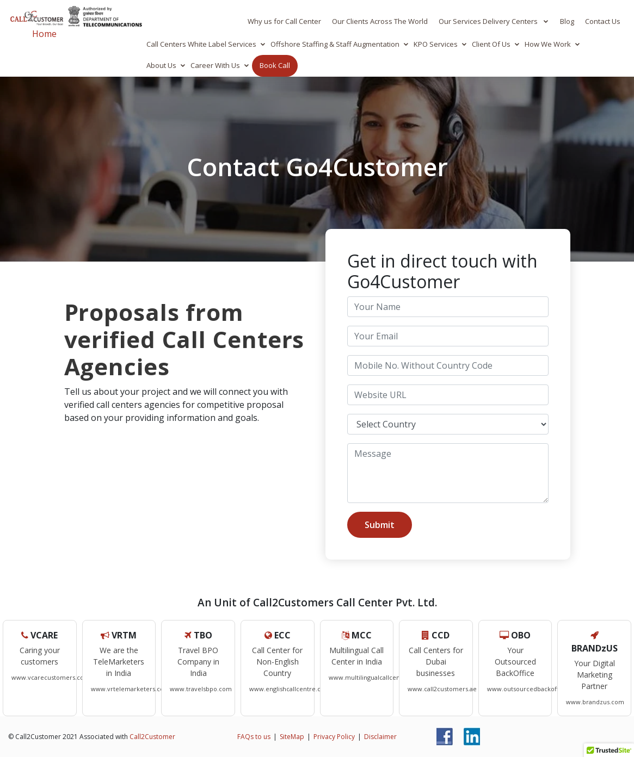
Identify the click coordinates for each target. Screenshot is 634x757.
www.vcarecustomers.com (50, 677)
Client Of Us (491, 44)
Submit (380, 525)
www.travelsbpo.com (201, 689)
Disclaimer (380, 736)
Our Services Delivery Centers (489, 21)
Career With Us (215, 65)
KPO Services (436, 44)
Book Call (275, 65)
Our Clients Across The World (380, 21)
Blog (567, 21)
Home (44, 34)
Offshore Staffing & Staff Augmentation (334, 44)
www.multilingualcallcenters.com (377, 677)
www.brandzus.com (595, 702)
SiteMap (292, 736)
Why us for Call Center (284, 21)
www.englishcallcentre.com (289, 689)
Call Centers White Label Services (201, 44)
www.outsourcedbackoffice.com (534, 689)
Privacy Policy (334, 736)
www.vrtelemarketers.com (130, 689)
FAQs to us (253, 736)
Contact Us (602, 21)
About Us (161, 65)
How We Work (548, 44)
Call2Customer (152, 736)
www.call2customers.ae (442, 689)
